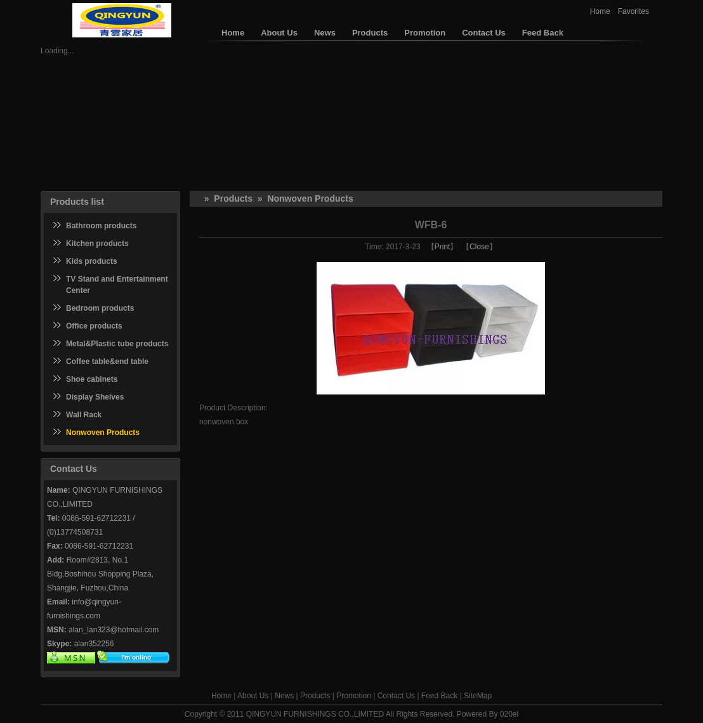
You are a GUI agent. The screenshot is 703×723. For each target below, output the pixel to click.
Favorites (633, 11)
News (284, 695)
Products (233, 198)
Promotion (353, 695)
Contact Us (396, 695)
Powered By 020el (487, 714)
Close (479, 246)
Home (600, 11)
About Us (252, 695)
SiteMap (478, 695)
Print (442, 246)
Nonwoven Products (310, 198)
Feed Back (439, 695)
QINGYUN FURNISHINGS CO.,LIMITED (315, 714)
